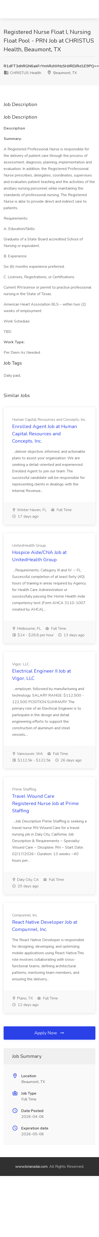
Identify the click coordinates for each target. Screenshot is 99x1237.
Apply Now (49, 1033)
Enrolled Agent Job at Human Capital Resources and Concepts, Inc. (44, 433)
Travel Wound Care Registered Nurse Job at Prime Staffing (45, 803)
